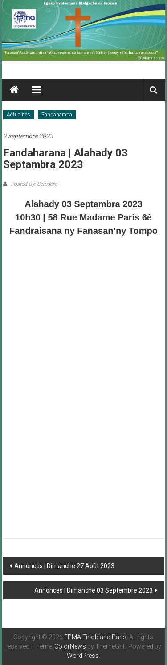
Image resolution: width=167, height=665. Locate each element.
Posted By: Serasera (33, 184)
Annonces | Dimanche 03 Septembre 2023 (93, 590)
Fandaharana (56, 115)
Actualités (18, 115)
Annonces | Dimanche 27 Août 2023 (64, 565)
